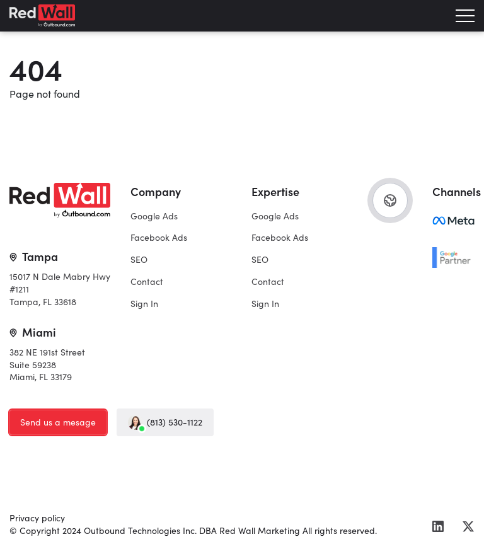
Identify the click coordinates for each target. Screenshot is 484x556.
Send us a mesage (58, 421)
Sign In (144, 303)
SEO (138, 259)
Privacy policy (37, 517)
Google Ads (154, 215)
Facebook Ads (158, 237)
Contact (146, 281)
